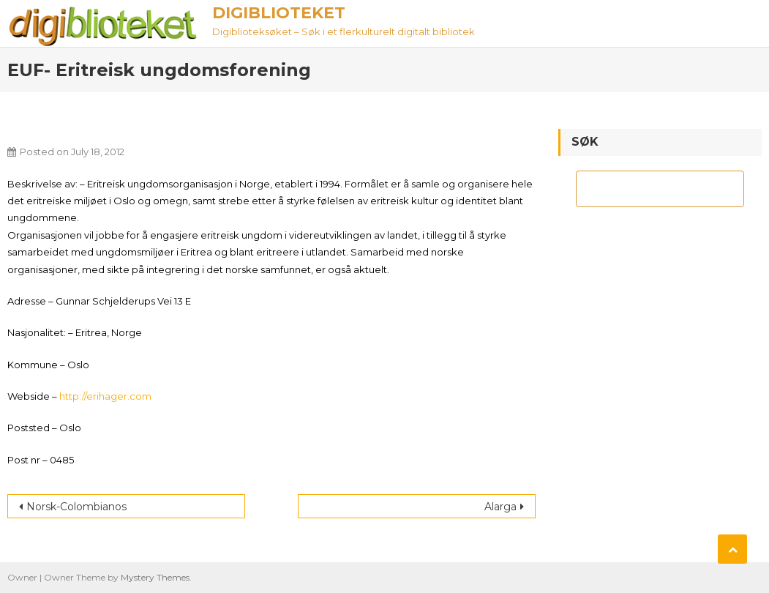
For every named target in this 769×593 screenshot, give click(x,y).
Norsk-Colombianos (76, 506)
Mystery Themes (155, 577)
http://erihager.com (105, 396)
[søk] (647, 189)
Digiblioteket (278, 13)
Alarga (500, 506)
